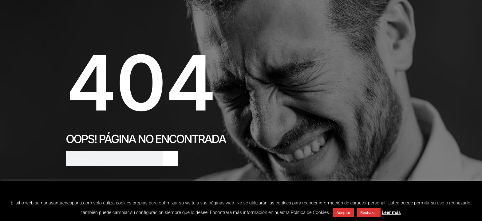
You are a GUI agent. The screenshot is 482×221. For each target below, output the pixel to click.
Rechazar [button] (368, 212)
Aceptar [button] (343, 212)
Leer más (391, 212)
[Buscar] (170, 158)
